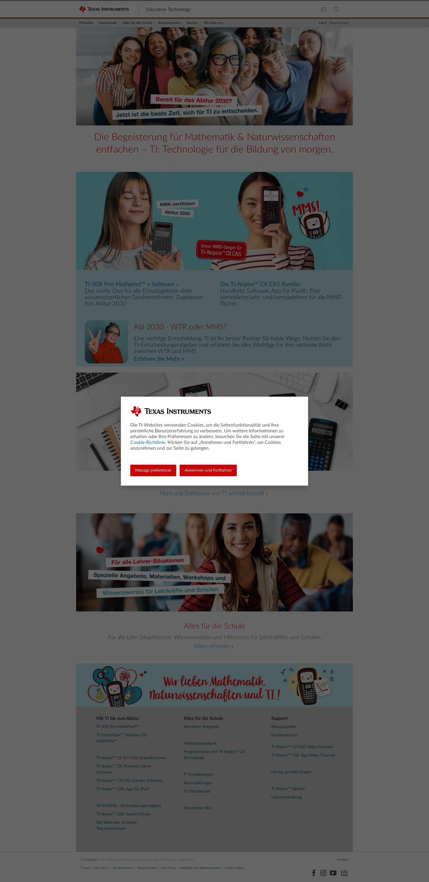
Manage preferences (153, 470)
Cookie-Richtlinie (147, 442)
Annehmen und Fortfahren (208, 470)
